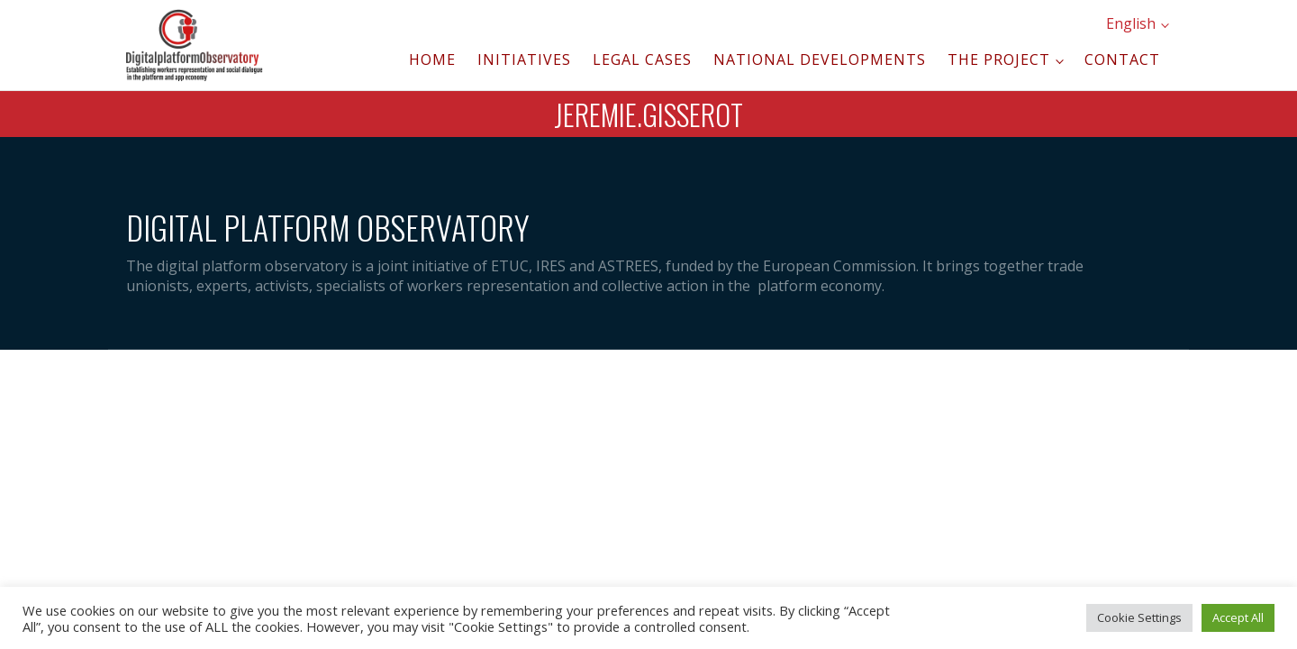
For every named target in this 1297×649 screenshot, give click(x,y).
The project (999, 59)
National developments (819, 59)
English (1131, 23)
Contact (1122, 59)
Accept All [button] (1238, 617)
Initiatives (524, 59)
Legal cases (642, 59)
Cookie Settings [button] (1139, 617)
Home (432, 59)
